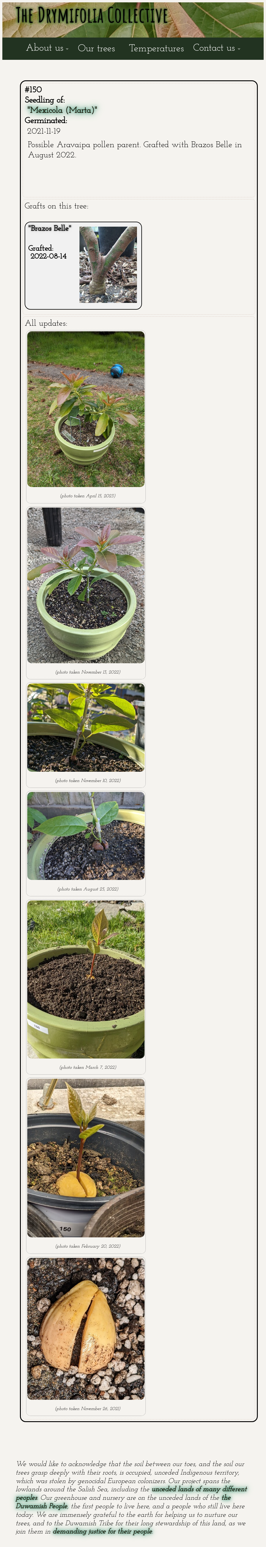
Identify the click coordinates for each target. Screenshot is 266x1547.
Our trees (96, 49)
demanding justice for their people (102, 1531)
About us (44, 48)
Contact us (214, 48)
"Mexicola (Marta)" (62, 110)
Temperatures (156, 49)
